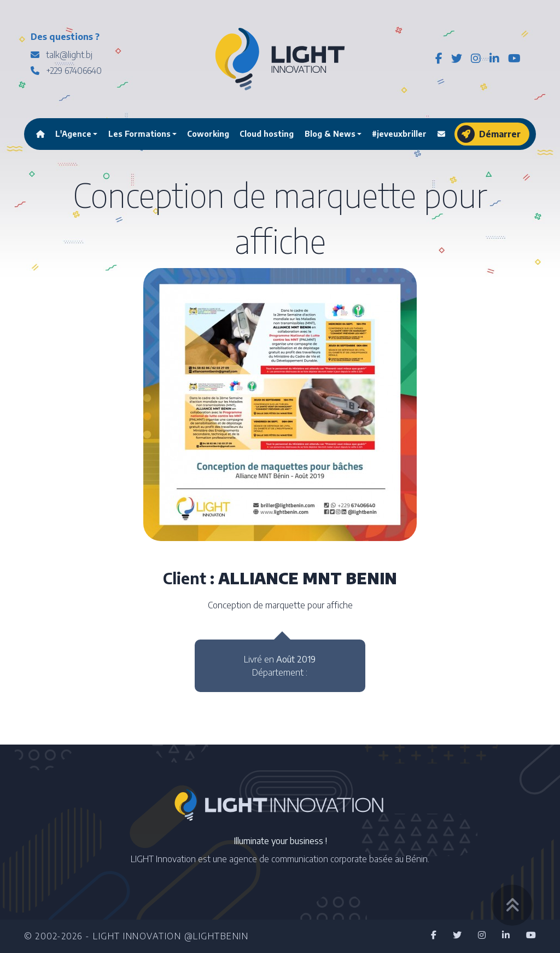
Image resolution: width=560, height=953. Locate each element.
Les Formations (139, 133)
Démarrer (489, 134)
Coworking (208, 133)
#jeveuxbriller (399, 133)
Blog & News (330, 133)
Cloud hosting (267, 133)
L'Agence (73, 133)
